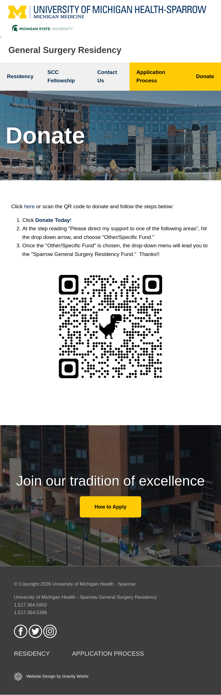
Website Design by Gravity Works (51, 676)
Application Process (150, 76)
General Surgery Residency (64, 50)
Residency (20, 76)
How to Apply (110, 507)
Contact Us (107, 76)
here (29, 206)
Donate (205, 76)
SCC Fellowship (61, 76)
